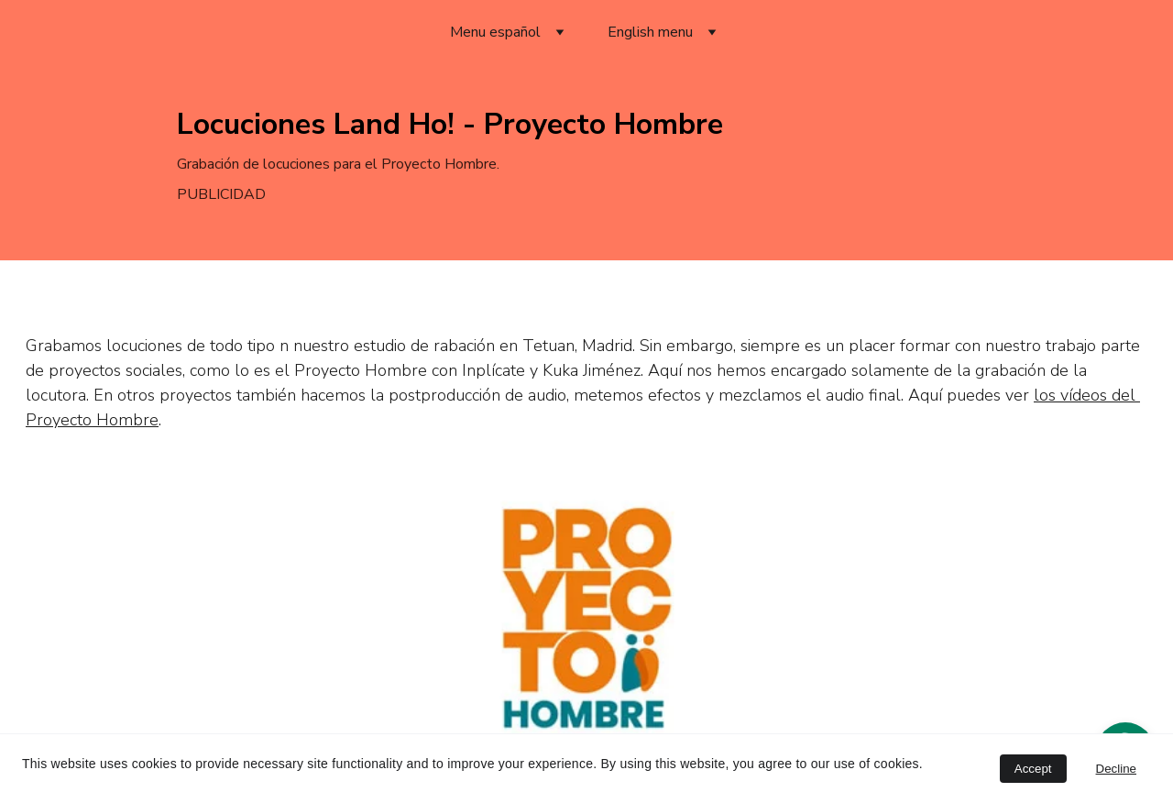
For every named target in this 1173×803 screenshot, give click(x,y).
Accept (1033, 769)
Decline (1116, 769)
